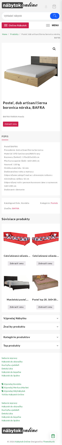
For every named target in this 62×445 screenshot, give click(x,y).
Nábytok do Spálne (11, 375)
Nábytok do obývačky (12, 361)
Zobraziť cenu (11, 124)
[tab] (6, 137)
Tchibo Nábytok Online (13, 394)
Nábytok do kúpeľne (11, 372)
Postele (54, 203)
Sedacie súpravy (9, 358)
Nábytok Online (22, 441)
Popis (5, 136)
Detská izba (7, 368)
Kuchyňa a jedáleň (10, 365)
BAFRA (15, 208)
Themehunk (49, 441)
